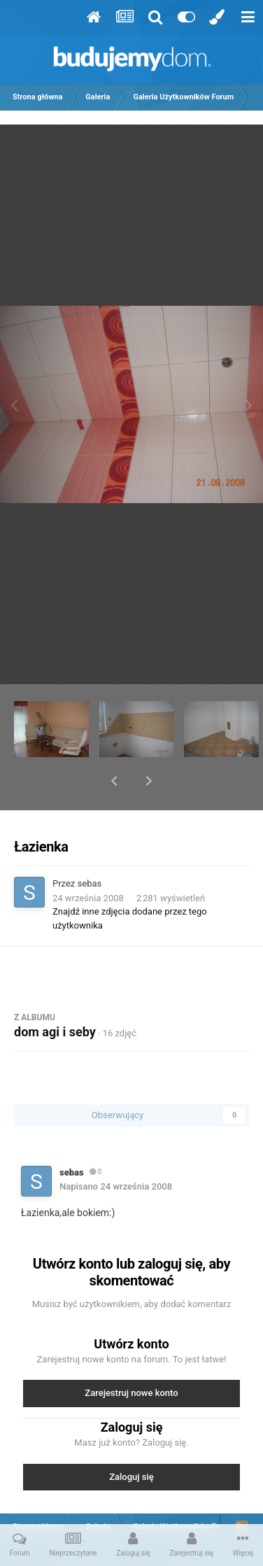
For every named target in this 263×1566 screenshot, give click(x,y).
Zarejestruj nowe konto (131, 1356)
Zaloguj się (131, 1440)
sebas (90, 847)
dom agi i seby (55, 995)
